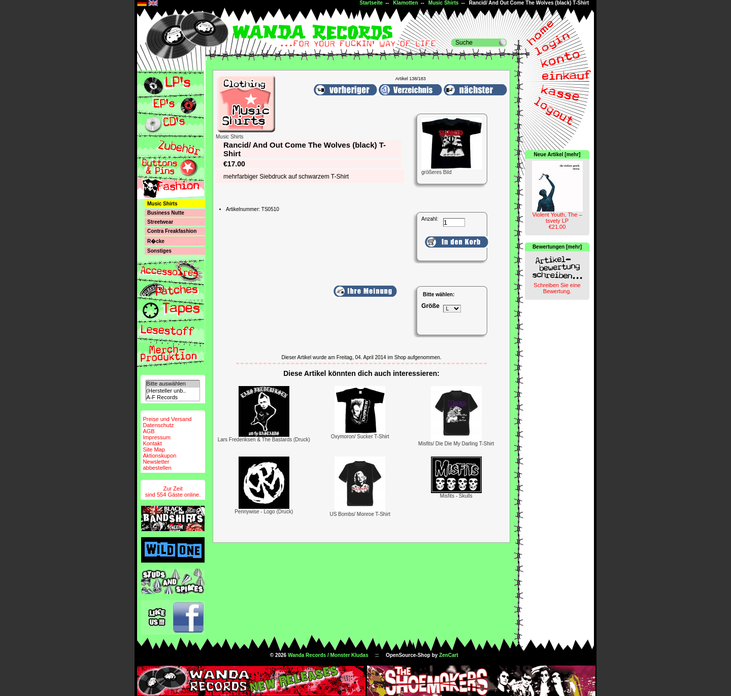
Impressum (156, 437)
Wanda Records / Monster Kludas (328, 655)
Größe (430, 305)
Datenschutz (158, 425)
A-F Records (172, 397)
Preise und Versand (167, 419)
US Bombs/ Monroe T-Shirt (359, 514)
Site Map (153, 449)
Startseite (371, 3)
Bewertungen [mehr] (557, 247)
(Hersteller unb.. (172, 391)
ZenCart (448, 655)
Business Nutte (165, 213)
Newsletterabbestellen (157, 465)
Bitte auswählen (172, 383)
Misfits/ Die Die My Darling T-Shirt (456, 443)
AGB (148, 431)
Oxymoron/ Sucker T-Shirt (360, 436)
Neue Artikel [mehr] (557, 154)
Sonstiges (159, 251)
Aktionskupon (159, 456)
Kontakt (152, 443)
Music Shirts (443, 3)
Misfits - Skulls (456, 496)
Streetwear (160, 222)
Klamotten (405, 3)
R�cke (155, 241)
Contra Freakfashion (171, 231)
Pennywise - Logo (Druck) (264, 511)
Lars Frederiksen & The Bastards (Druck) (264, 439)
